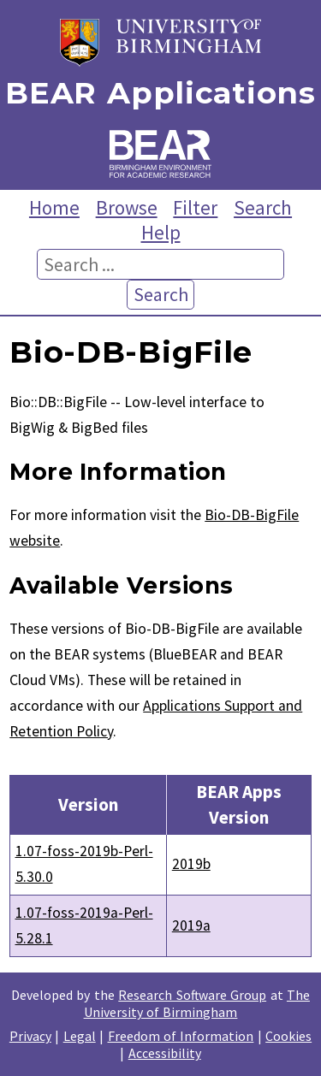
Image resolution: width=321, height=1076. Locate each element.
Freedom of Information (181, 1035)
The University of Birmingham (197, 1003)
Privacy (30, 1035)
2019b (191, 863)
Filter (195, 207)
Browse (127, 207)
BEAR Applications (160, 93)
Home (54, 207)
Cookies (288, 1035)
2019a (191, 925)
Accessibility (164, 1052)
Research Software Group (192, 994)
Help (161, 232)
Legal (79, 1035)
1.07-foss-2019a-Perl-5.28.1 (84, 925)
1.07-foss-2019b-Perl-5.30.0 (84, 864)
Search (263, 207)
